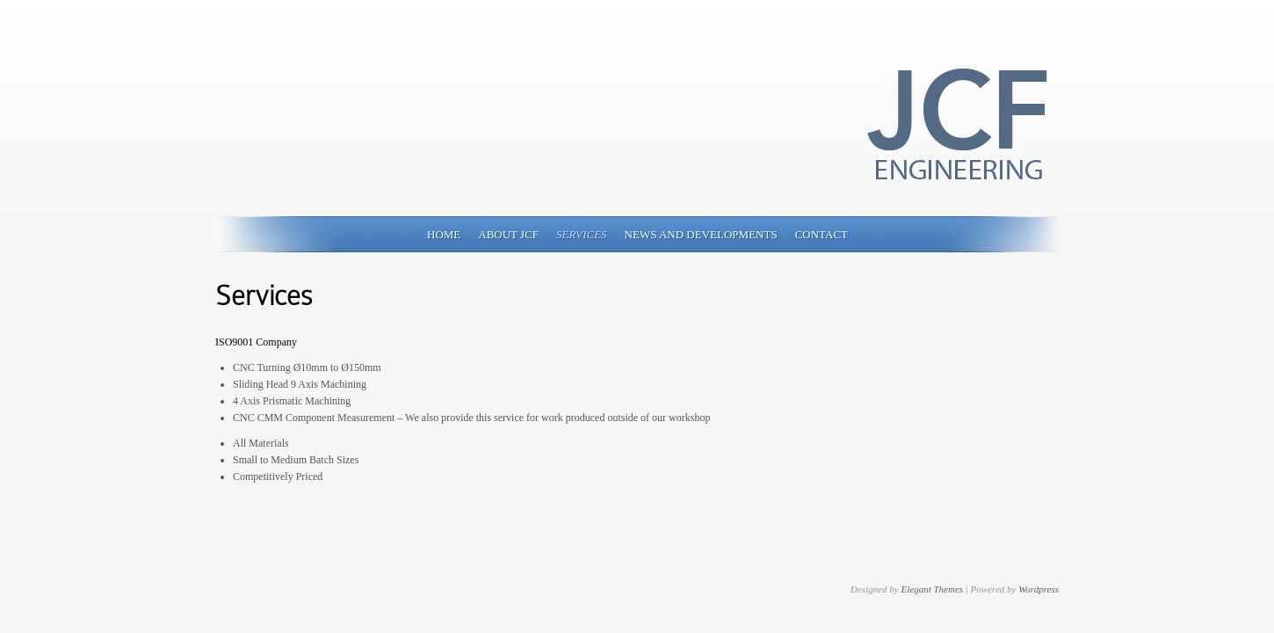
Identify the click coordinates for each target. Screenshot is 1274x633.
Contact (821, 234)
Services (581, 234)
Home (443, 234)
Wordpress (1038, 589)
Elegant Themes (932, 589)
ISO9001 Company (256, 342)
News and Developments (701, 234)
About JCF (508, 234)
